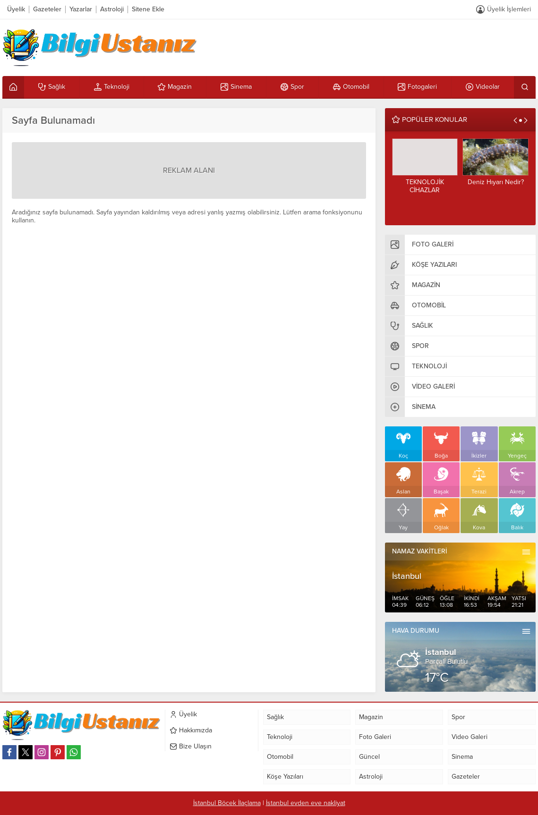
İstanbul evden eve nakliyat (305, 803)
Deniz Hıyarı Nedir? (496, 182)
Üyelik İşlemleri (509, 9)
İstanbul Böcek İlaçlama (227, 803)
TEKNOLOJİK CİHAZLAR (425, 186)
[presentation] (515, 120)
